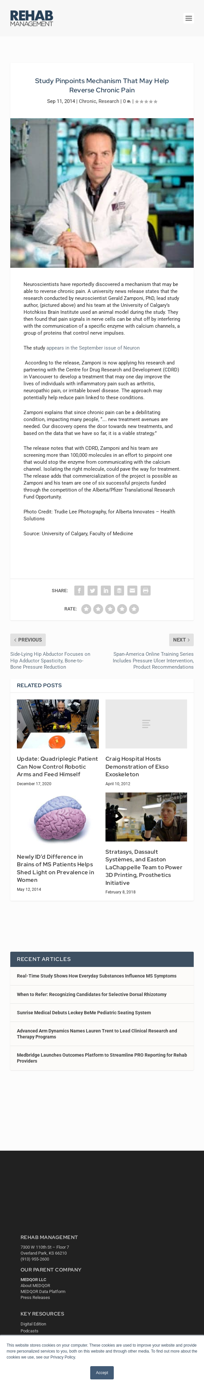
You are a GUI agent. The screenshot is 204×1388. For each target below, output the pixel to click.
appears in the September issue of (93, 348)
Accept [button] (102, 1372)
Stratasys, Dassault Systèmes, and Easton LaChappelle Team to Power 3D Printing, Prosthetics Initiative (144, 867)
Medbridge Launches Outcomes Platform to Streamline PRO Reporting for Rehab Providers (102, 1058)
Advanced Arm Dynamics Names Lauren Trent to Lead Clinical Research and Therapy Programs (97, 1033)
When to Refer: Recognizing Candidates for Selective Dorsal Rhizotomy (92, 994)
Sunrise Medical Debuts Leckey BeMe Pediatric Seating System (84, 1012)
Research (109, 101)
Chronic (87, 101)
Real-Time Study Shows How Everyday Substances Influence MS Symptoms (96, 976)
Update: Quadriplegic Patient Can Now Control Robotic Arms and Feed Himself (57, 766)
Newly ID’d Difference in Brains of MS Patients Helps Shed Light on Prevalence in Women (56, 868)
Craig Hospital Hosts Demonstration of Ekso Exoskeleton (137, 766)
